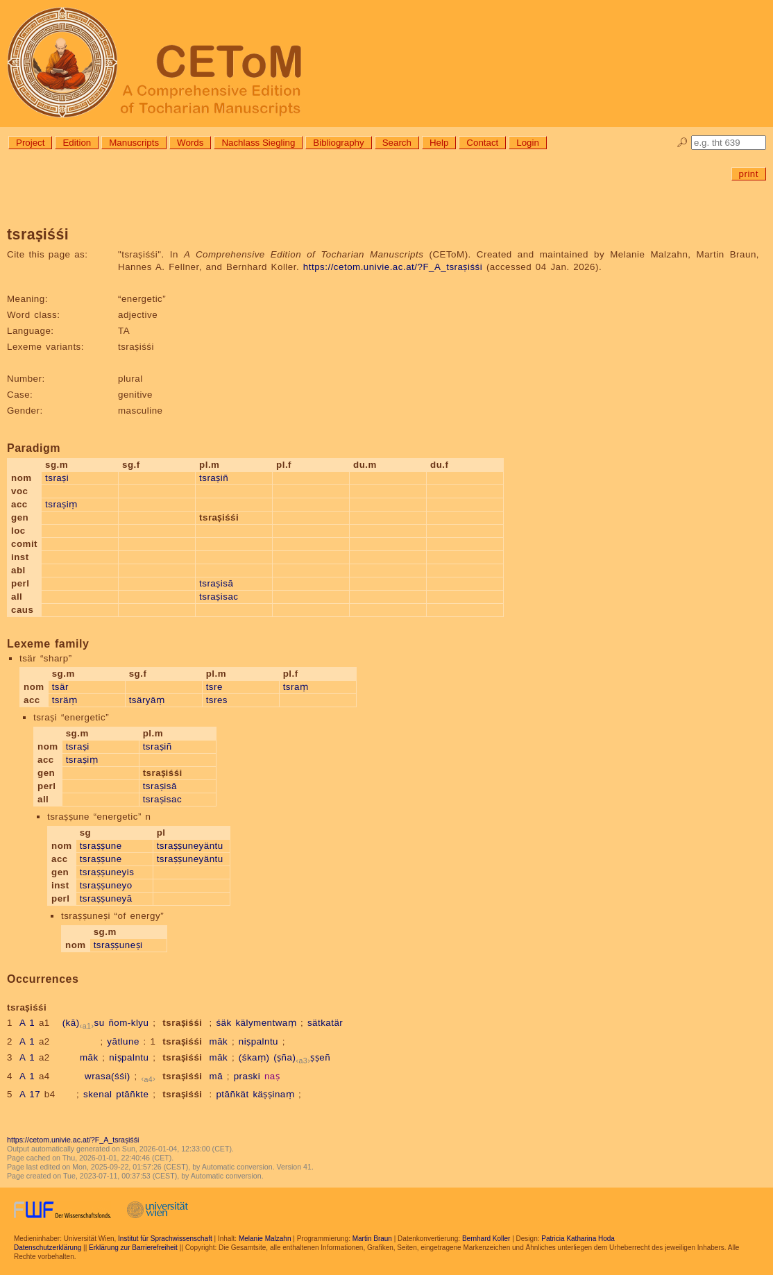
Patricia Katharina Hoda (578, 1238)
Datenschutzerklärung (47, 1247)
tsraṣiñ (213, 478)
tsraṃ (296, 687)
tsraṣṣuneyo (106, 885)
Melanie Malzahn (265, 1238)
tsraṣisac (218, 596)
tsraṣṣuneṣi (118, 945)
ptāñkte (132, 1094)
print (748, 174)
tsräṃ (65, 700)
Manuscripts (134, 142)
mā (216, 1076)
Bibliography (338, 142)
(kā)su (83, 1023)
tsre (214, 687)
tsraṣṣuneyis (107, 872)
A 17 (29, 1094)
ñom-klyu (128, 1023)
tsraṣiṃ (61, 504)
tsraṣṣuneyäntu (190, 846)
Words (190, 142)
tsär (60, 687)
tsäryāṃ (147, 700)
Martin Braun (372, 1238)
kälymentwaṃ (265, 1023)
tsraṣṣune (101, 846)
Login (527, 142)
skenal (97, 1094)
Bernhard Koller (486, 1238)
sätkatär (325, 1023)
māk (219, 1041)
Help (439, 142)
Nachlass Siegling (258, 142)
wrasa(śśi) (107, 1076)
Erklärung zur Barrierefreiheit (133, 1247)
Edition (76, 142)
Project (30, 142)
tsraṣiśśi (182, 1023)
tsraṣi (57, 478)
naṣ (272, 1076)
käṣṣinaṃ (273, 1094)
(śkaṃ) (254, 1057)
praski (247, 1076)
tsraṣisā (216, 583)
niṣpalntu (258, 1041)
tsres (217, 700)
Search (396, 142)
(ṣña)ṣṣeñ (301, 1057)
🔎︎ (682, 142)
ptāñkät (232, 1094)
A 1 (27, 1023)
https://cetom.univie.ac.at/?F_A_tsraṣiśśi (392, 267)
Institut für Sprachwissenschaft (165, 1238)
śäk (223, 1023)
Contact (482, 142)
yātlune (123, 1041)
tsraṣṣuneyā (106, 898)
